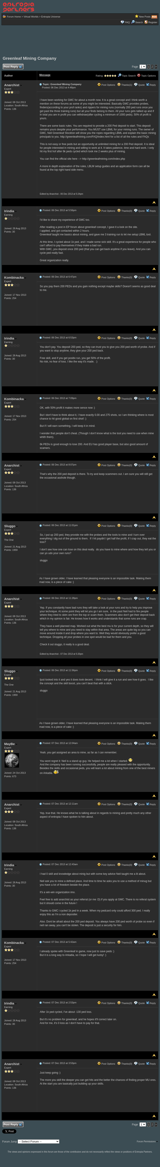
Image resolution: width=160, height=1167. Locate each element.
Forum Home (14, 16)
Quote (141, 85)
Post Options (106, 85)
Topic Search (127, 75)
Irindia (10, 211)
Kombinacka (15, 277)
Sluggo (11, 526)
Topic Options (146, 75)
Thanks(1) (124, 85)
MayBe (10, 744)
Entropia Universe (50, 16)
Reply (153, 85)
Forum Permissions (147, 1141)
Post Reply (12, 67)
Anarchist (13, 85)
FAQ (127, 22)
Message (44, 75)
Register (152, 22)
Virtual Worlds (31, 16)
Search (137, 22)
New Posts (145, 16)
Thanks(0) (124, 211)
